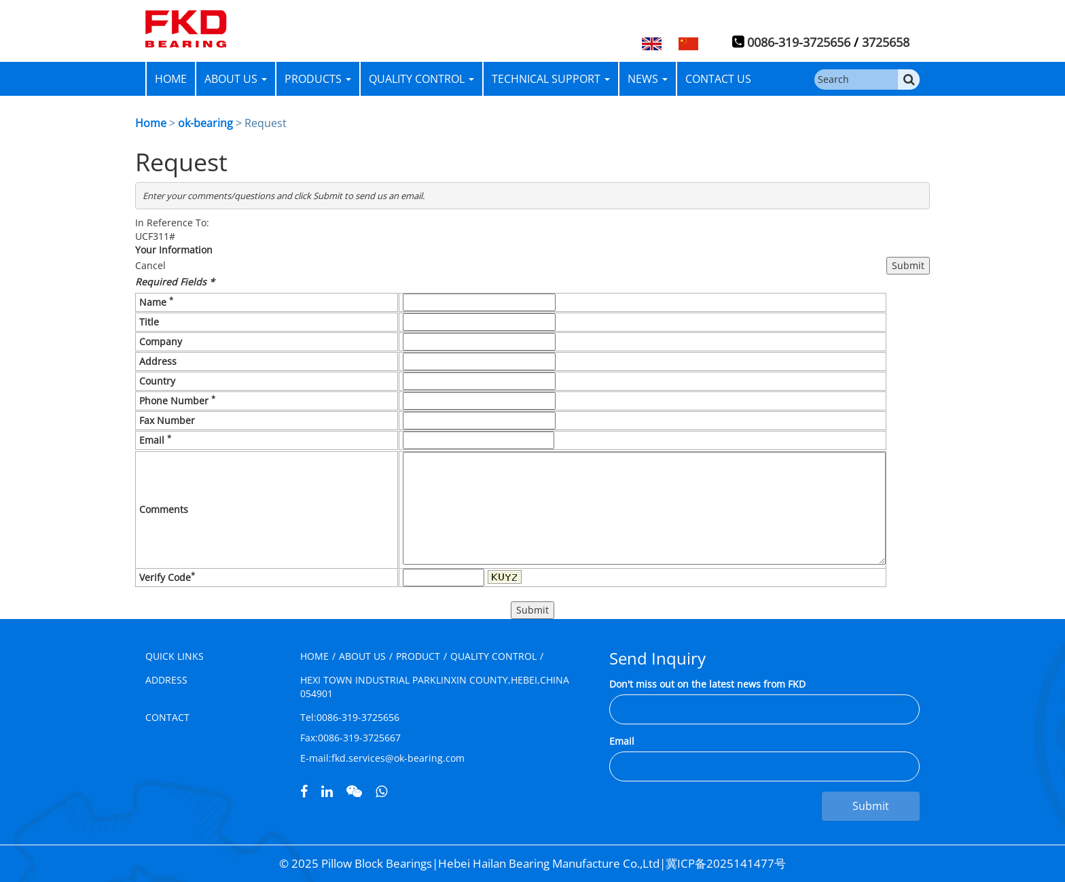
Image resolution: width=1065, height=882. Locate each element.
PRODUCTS (318, 78)
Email (621, 741)
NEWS (648, 78)
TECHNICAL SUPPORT (551, 78)
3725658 (885, 42)
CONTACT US (718, 78)
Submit (870, 805)
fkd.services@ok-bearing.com (398, 758)
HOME (171, 78)
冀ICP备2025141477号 (726, 863)
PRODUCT (418, 656)
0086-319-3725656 (798, 42)
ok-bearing (205, 123)
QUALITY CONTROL (421, 78)
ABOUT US (235, 78)
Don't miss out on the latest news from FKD (707, 683)
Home (150, 123)
